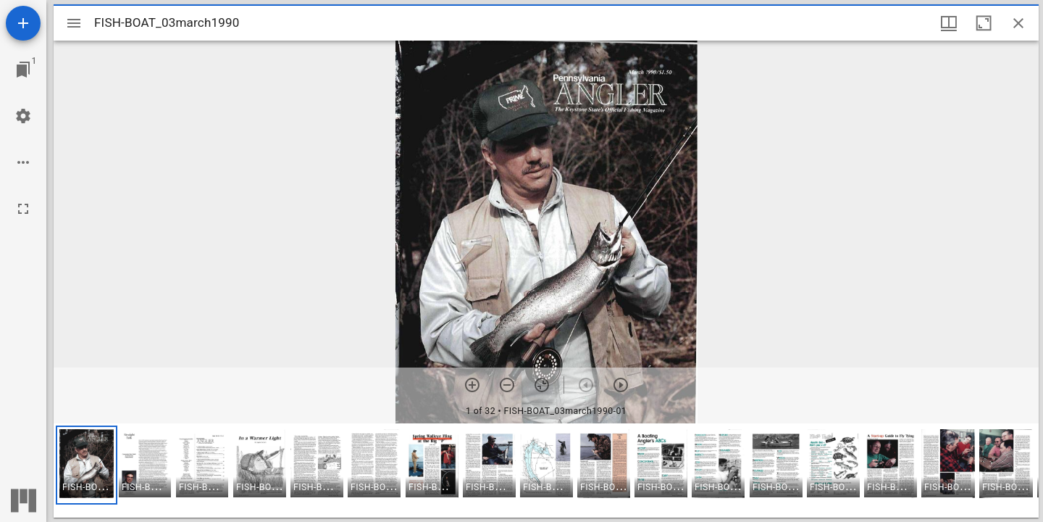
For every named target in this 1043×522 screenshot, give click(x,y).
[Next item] (620, 385)
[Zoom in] (472, 385)
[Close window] (1018, 23)
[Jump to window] (23, 69)
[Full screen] (23, 208)
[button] (86, 465)
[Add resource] (23, 23)
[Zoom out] (507, 385)
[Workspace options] (23, 162)
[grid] (546, 470)
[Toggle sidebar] (73, 23)
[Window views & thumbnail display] (948, 23)
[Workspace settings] (23, 116)
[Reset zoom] (541, 385)
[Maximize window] (983, 23)
